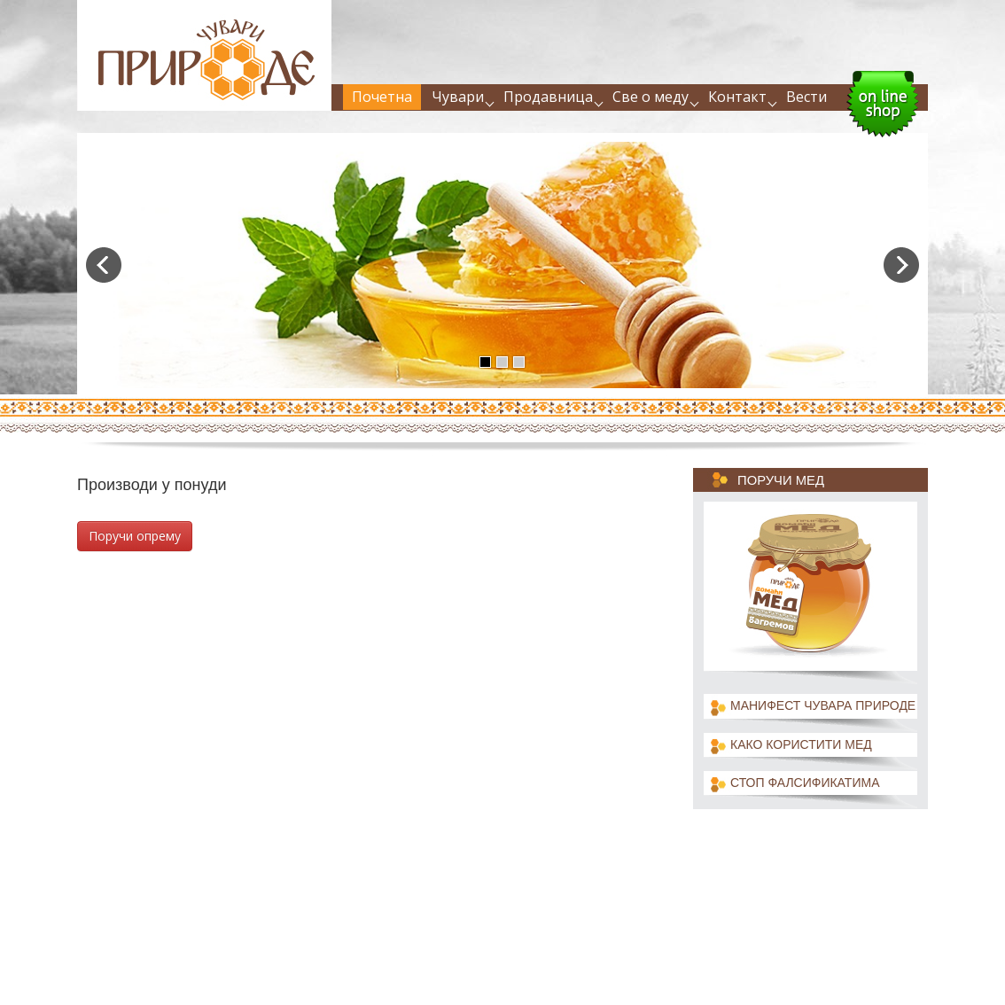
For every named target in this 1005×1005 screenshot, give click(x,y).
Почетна (382, 96)
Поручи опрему (135, 535)
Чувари (458, 96)
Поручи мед (780, 480)
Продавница (548, 96)
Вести (806, 96)
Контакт (737, 96)
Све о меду (650, 96)
